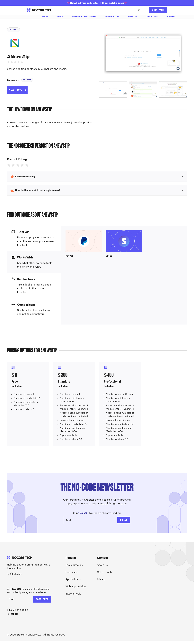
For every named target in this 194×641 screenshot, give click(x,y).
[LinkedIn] (12, 614)
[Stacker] (16, 574)
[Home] (29, 16)
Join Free (158, 10)
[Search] (139, 10)
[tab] (113, 89)
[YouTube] (16, 614)
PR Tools (13, 29)
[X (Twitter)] (8, 614)
